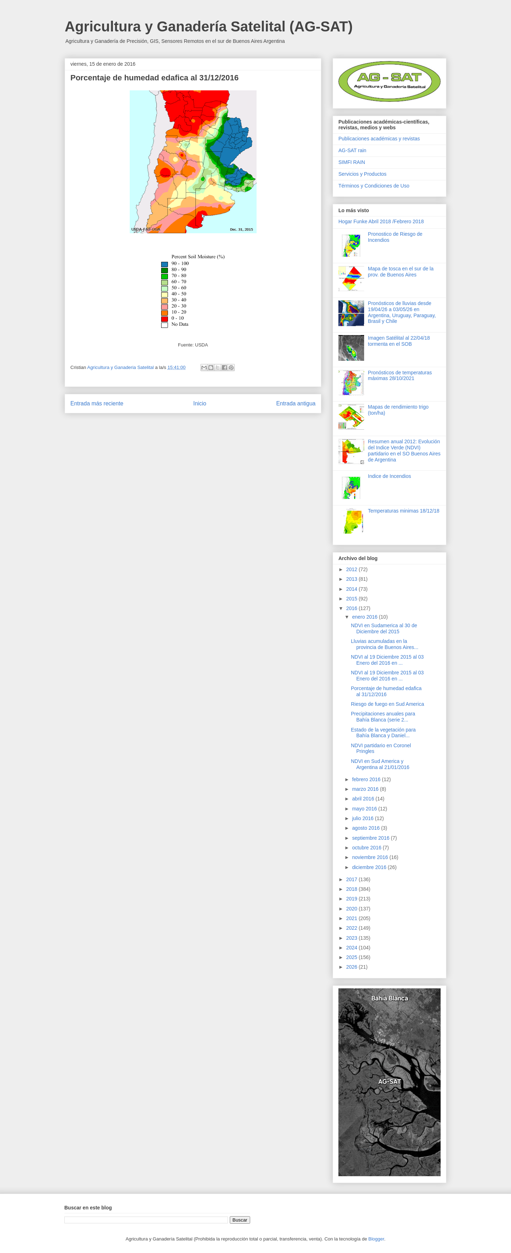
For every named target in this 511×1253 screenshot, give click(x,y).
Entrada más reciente (96, 403)
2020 (352, 909)
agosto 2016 (366, 828)
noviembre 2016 (370, 857)
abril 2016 (363, 799)
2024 (352, 947)
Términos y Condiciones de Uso (373, 186)
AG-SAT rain (352, 150)
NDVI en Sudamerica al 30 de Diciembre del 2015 (384, 628)
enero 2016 (365, 617)
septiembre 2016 (371, 838)
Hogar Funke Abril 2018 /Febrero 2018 (381, 221)
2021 (352, 918)
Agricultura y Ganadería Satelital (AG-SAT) (209, 26)
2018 (352, 889)
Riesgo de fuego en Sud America (387, 704)
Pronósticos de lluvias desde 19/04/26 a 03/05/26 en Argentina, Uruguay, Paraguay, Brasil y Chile (402, 312)
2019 (352, 899)
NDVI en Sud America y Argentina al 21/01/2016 (380, 764)
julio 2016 (363, 818)
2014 (352, 589)
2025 (352, 957)
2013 (352, 579)
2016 (352, 608)
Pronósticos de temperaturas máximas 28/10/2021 (400, 375)
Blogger (376, 1239)
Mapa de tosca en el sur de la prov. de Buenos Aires (401, 272)
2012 (352, 569)
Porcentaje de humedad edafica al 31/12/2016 (386, 691)
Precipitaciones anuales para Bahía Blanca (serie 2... (383, 717)
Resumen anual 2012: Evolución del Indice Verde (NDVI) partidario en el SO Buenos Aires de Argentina (404, 450)
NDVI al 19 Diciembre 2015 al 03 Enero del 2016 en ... (387, 660)
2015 (352, 598)
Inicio (199, 403)
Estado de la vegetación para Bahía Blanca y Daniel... (383, 733)
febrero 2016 (367, 779)
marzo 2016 (366, 789)
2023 (352, 938)
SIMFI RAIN (351, 162)
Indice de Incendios (389, 476)
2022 (352, 928)
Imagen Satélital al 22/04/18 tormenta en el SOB (399, 341)
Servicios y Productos (362, 174)
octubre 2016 (367, 847)
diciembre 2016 (370, 867)
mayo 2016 (365, 809)
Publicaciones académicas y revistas (379, 138)
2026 (352, 967)
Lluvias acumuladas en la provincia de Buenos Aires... (384, 644)
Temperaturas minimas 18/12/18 (404, 511)
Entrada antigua (296, 403)
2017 (352, 879)
